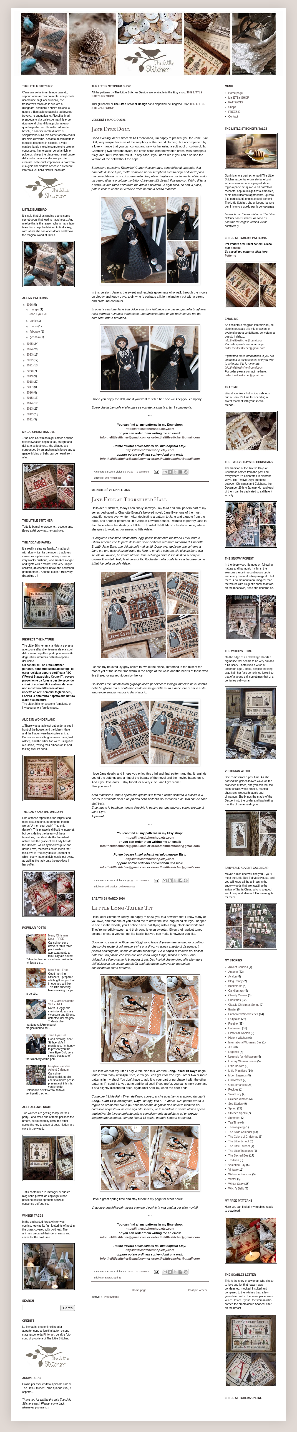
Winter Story (236, 1183)
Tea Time (234, 1122)
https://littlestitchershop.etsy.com (149, 428)
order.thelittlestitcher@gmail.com (175, 437)
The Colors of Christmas (243, 1136)
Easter (108, 1277)
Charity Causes (237, 995)
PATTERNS (235, 102)
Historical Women (239, 1033)
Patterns (230, 255)
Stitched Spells (237, 1113)
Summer (233, 1117)
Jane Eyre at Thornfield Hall (129, 499)
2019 (29, 376)
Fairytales (234, 1018)
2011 (29, 419)
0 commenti (143, 880)
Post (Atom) (111, 1296)
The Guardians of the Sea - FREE (61, 1002)
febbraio (35, 331)
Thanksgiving (236, 1127)
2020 (29, 370)
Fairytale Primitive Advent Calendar (59, 1068)
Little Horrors (236, 1066)
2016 (29, 392)
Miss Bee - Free (58, 969)
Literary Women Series (242, 1061)
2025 (29, 343)
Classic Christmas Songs (243, 1004)
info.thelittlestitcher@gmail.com (123, 437)
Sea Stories (235, 1103)
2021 (29, 365)
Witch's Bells (236, 1188)
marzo (34, 326)
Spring (117, 1277)
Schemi (236, 247)
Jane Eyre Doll (111, 129)
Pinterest (48, 1334)
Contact (233, 116)
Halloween (234, 1028)
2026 (29, 304)
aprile (33, 320)
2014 (29, 403)
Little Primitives (237, 1070)
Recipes (233, 1089)
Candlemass (236, 990)
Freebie (233, 1023)
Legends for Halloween (242, 1056)
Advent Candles (238, 967)
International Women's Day (245, 1042)
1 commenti (143, 471)
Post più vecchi (197, 1290)
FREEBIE (234, 111)
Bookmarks (235, 985)
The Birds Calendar (240, 1132)
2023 (29, 354)
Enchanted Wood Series (243, 1014)
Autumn (233, 971)
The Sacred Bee (238, 1155)
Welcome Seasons (239, 1174)
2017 (29, 387)
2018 (29, 381)
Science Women (238, 1099)
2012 (29, 414)
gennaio (35, 337)
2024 (29, 349)
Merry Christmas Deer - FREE (58, 937)
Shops (232, 107)
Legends (233, 1051)
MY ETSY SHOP (238, 97)
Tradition (233, 1160)
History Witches (238, 1037)
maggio (35, 309)
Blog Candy (235, 981)
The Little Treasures (240, 1150)
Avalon (232, 976)
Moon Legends (237, 1075)
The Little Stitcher (239, 1146)
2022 (29, 360)
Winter (232, 1179)
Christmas (234, 1000)
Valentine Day (237, 1164)
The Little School (238, 1141)
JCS (231, 1047)
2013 (29, 408)
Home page (139, 1290)
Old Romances (113, 477)
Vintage (233, 1169)
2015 (29, 397)
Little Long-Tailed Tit (122, 907)
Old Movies (111, 886)
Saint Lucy (234, 1094)
